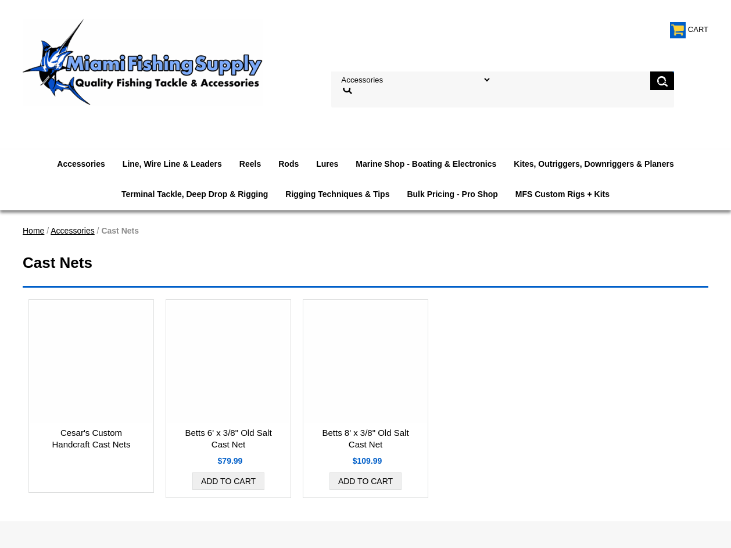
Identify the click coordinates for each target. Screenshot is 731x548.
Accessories (81, 164)
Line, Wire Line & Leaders (172, 164)
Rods (288, 164)
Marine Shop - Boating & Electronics (426, 164)
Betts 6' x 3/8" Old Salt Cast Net (228, 438)
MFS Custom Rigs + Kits (562, 194)
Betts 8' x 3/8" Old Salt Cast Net (365, 438)
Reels (250, 164)
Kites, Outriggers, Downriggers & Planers (593, 164)
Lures (327, 164)
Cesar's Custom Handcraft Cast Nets (91, 438)
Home (33, 230)
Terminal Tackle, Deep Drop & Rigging (194, 194)
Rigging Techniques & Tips (337, 194)
